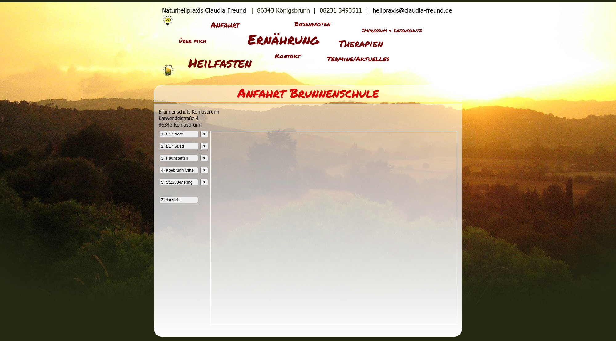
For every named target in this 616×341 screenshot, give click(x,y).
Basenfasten (312, 23)
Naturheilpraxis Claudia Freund (203, 10)
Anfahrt (225, 24)
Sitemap (435, 24)
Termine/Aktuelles (358, 59)
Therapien (361, 43)
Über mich (192, 41)
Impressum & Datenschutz (392, 30)
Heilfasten (220, 63)
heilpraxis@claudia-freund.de (413, 10)
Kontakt (288, 56)
